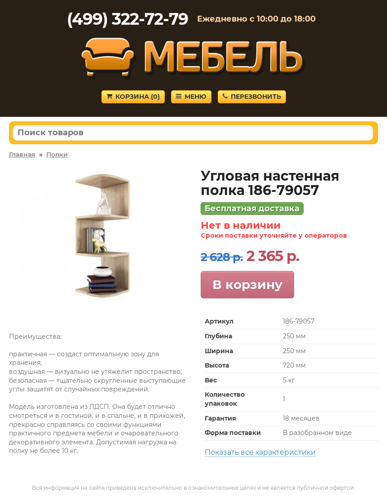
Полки (57, 155)
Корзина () (133, 97)
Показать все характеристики (260, 452)
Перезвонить (252, 97)
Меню (191, 97)
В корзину (247, 284)
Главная (22, 155)
